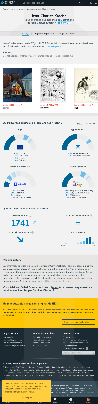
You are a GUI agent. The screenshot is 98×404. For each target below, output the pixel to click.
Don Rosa (51, 375)
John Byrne (73, 367)
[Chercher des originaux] (80, 3)
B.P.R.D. (85, 372)
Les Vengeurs (8, 375)
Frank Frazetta (28, 370)
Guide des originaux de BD (14, 345)
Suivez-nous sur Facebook (74, 348)
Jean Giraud (88, 370)
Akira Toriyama (23, 372)
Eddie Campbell (42, 370)
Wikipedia (56, 46)
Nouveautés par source (12, 340)
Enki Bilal (60, 372)
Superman (29, 375)
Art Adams (65, 370)
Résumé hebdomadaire (12, 342)
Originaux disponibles (44, 34)
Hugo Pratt (61, 375)
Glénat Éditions (11, 55)
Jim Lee (17, 370)
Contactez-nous (69, 337)
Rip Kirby (19, 375)
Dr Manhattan (8, 367)
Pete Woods (21, 367)
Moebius (31, 367)
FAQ (65, 342)
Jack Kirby (35, 372)
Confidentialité (71, 345)
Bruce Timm (40, 375)
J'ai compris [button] (26, 398)
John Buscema (9, 372)
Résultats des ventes (41, 340)
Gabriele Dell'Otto (73, 372)
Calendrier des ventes (42, 337)
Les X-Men (55, 370)
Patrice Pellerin (28, 55)
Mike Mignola (62, 367)
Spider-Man (50, 367)
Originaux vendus (67, 34)
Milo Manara (85, 367)
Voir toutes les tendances (82, 375)
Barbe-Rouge (45, 55)
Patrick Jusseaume (63, 55)
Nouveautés (8, 337)
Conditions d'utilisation (78, 342)
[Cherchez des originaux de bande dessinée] (52, 3)
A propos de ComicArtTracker (75, 340)
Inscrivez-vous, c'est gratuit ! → (78, 321)
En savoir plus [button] (27, 392)
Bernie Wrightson (47, 372)
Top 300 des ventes (41, 345)
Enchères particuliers (41, 342)
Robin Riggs (77, 370)
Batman (40, 367)
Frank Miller (8, 370)
